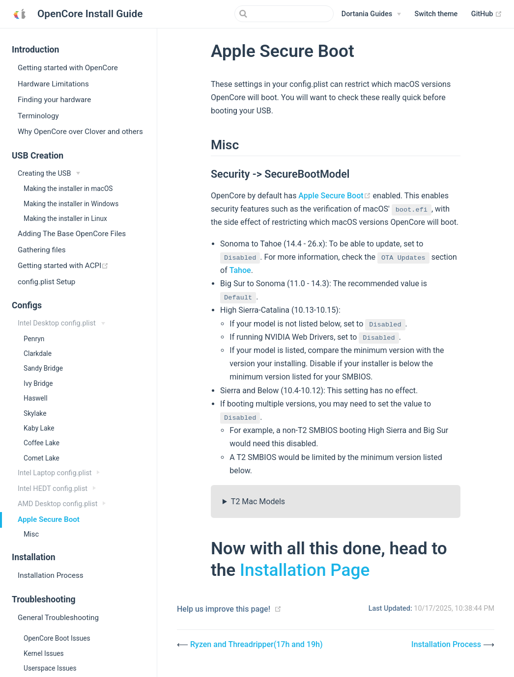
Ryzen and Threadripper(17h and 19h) (256, 644)
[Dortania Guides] (371, 14)
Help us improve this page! (223, 609)
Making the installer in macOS (68, 188)
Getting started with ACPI (87, 265)
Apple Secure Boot (49, 519)
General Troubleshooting (58, 617)
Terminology (38, 115)
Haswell (36, 398)
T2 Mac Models (258, 501)
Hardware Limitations (53, 84)
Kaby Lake (39, 428)
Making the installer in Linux (65, 218)
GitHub (486, 14)
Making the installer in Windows (71, 204)
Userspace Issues (50, 668)
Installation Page (305, 570)
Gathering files (42, 249)
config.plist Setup (46, 281)
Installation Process (51, 575)
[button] (436, 14)
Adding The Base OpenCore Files (72, 233)
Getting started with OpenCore (68, 67)
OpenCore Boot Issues (57, 638)
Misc (31, 534)
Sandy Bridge (43, 368)
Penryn (34, 339)
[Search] (284, 13)
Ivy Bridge (38, 383)
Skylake (35, 413)
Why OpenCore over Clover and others (80, 131)
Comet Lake (41, 458)
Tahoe (240, 270)
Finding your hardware (54, 99)
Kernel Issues (44, 653)
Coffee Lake (41, 443)
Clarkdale (38, 353)
